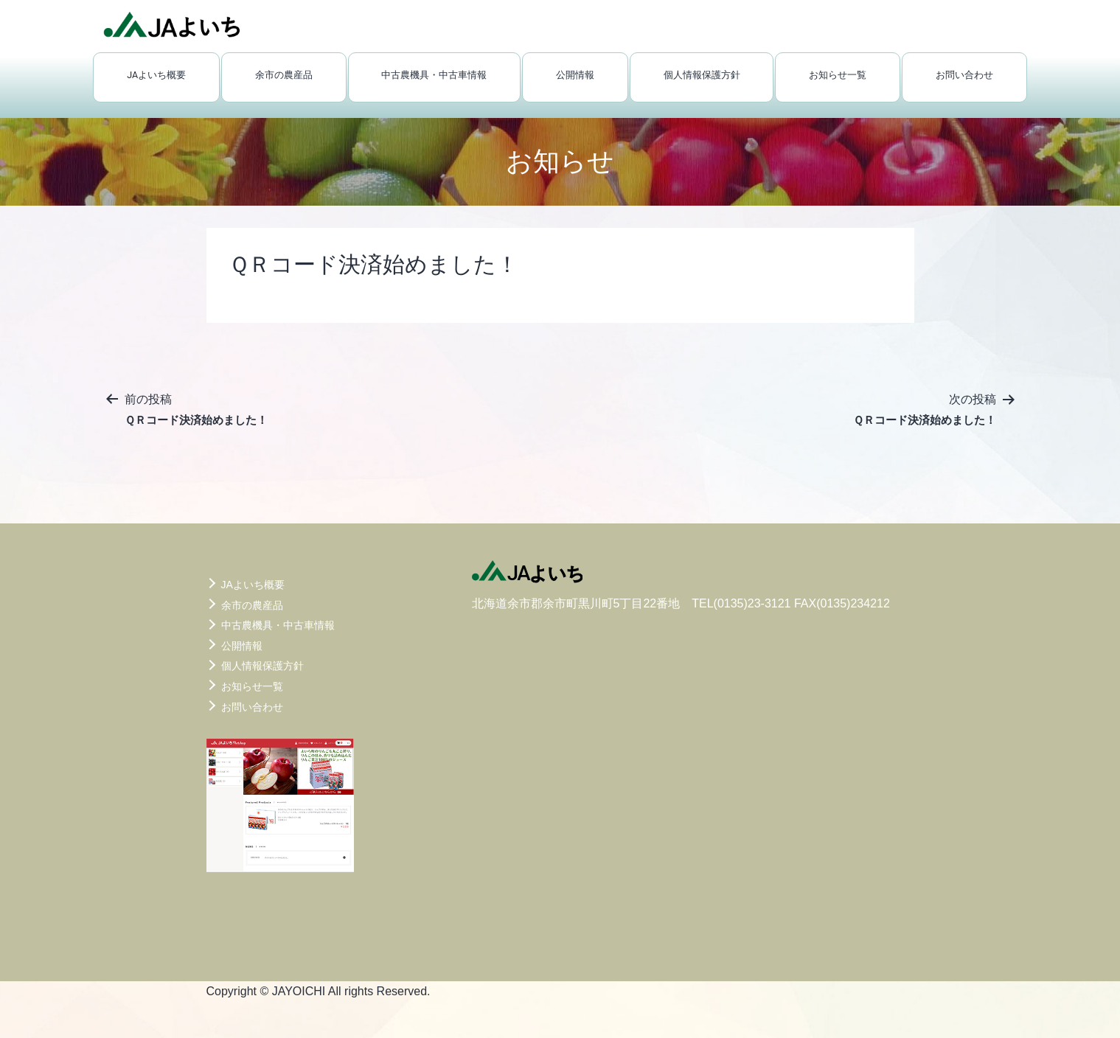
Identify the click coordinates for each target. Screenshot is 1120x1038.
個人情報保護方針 (702, 74)
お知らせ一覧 (837, 74)
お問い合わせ (964, 74)
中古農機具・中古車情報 (434, 74)
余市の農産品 (284, 74)
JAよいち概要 (156, 74)
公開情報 (575, 74)
